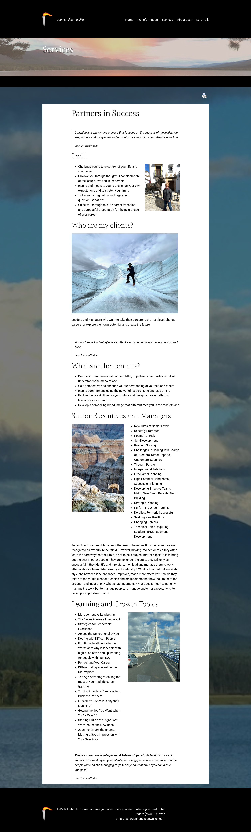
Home (129, 19)
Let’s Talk (202, 19)
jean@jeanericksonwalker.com (145, 818)
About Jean (184, 19)
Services (167, 19)
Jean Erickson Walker (71, 19)
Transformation (147, 19)
